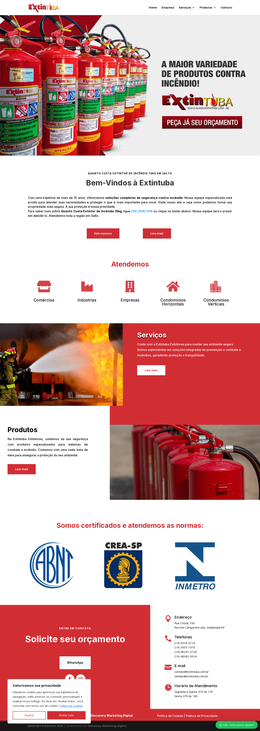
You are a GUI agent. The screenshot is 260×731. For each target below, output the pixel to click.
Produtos (206, 7)
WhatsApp (75, 662)
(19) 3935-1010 (184, 647)
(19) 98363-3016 (185, 656)
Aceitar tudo (66, 715)
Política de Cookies (71, 706)
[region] (49, 701)
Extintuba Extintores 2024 (45, 726)
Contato (226, 7)
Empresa (168, 7)
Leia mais (156, 233)
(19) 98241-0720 (185, 652)
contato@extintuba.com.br (191, 672)
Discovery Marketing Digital (112, 715)
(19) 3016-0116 (142, 211)
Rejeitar (29, 715)
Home (153, 7)
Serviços (185, 7)
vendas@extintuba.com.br (191, 676)
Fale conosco (103, 233)
